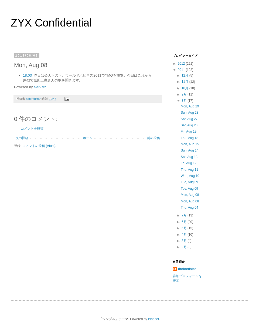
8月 (185, 101)
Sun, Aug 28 (189, 112)
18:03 (27, 75)
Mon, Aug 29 (190, 106)
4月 (185, 234)
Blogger (153, 319)
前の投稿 (153, 138)
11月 (185, 82)
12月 (185, 75)
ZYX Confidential (51, 23)
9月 (185, 94)
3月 (185, 241)
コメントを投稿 (32, 128)
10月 (185, 88)
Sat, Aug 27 (189, 119)
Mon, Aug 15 (190, 144)
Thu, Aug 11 (189, 170)
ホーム (88, 138)
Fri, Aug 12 (188, 163)
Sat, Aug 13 (189, 157)
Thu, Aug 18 (189, 138)
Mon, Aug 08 (190, 195)
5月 (185, 228)
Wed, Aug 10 (190, 176)
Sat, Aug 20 (189, 125)
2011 (182, 70)
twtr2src (40, 87)
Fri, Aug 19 (188, 131)
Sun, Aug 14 (189, 150)
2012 (182, 63)
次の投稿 (21, 138)
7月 (185, 215)
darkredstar (187, 269)
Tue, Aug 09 (189, 182)
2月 (185, 247)
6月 (185, 222)
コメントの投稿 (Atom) (39, 146)
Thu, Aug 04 (189, 207)
